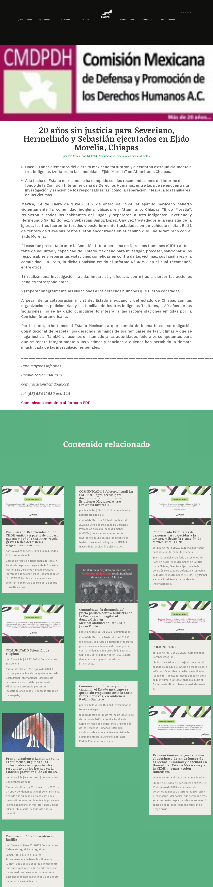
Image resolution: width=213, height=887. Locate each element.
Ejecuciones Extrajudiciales (133, 156)
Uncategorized (36, 849)
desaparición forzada (166, 552)
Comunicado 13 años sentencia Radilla (30, 838)
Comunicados (107, 156)
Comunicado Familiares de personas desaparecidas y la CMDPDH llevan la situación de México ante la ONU (177, 537)
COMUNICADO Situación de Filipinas (27, 652)
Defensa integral (16, 849)
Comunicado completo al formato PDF (55, 402)
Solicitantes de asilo (18, 555)
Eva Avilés (74, 156)
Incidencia (12, 663)
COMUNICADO (164, 647)
